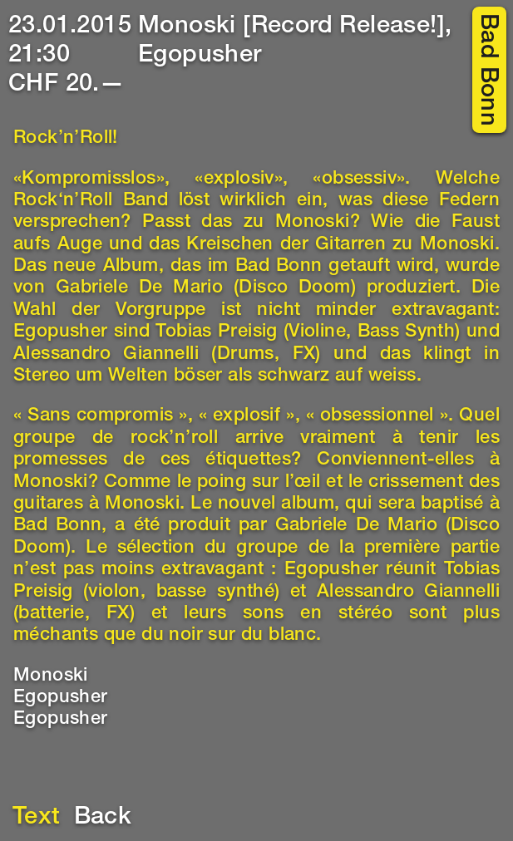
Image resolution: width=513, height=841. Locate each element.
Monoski (50, 676)
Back (103, 818)
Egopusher (60, 698)
